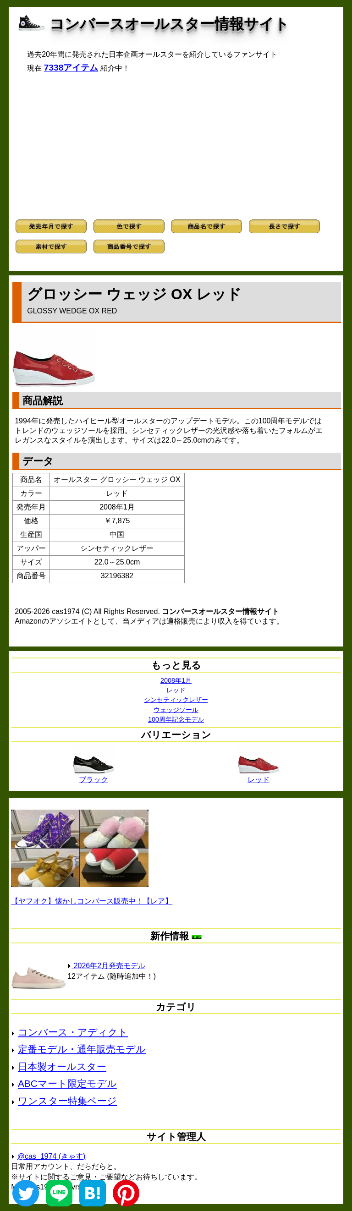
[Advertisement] (176, 146)
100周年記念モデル (176, 719)
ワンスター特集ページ (67, 1101)
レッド (176, 690)
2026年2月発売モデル (106, 966)
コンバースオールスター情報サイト (169, 24)
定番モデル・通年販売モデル (82, 1049)
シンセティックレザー (176, 699)
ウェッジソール (176, 709)
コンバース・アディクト (73, 1032)
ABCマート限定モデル (67, 1083)
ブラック (93, 776)
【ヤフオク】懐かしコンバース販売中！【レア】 (91, 901)
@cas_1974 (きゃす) (51, 1156)
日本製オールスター (62, 1066)
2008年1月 (176, 680)
